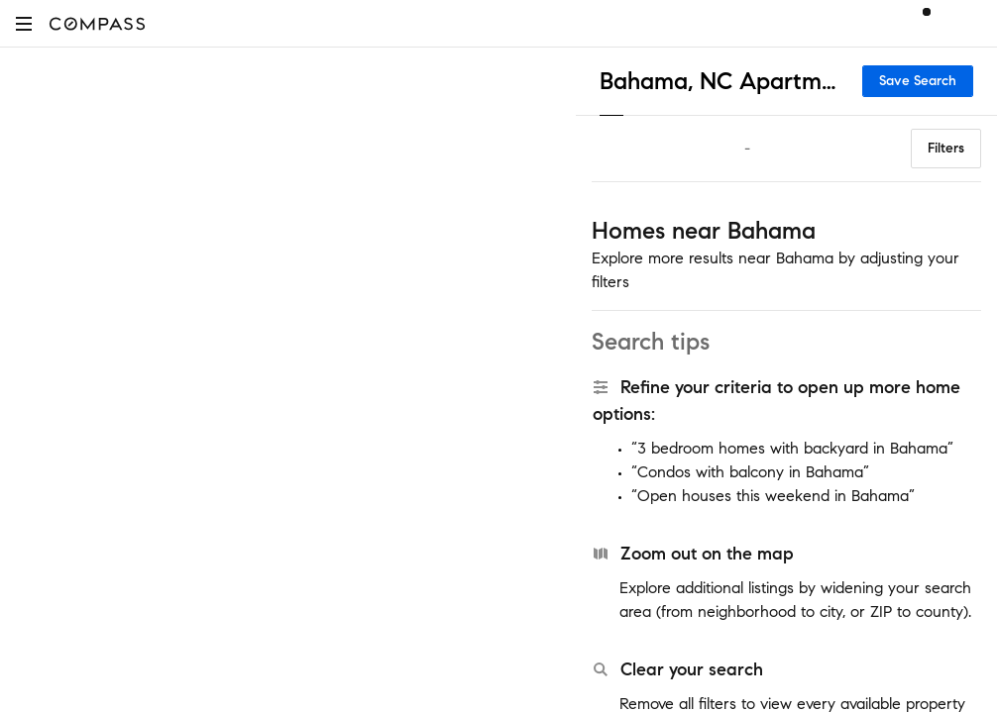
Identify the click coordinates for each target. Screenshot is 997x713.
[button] (24, 23)
